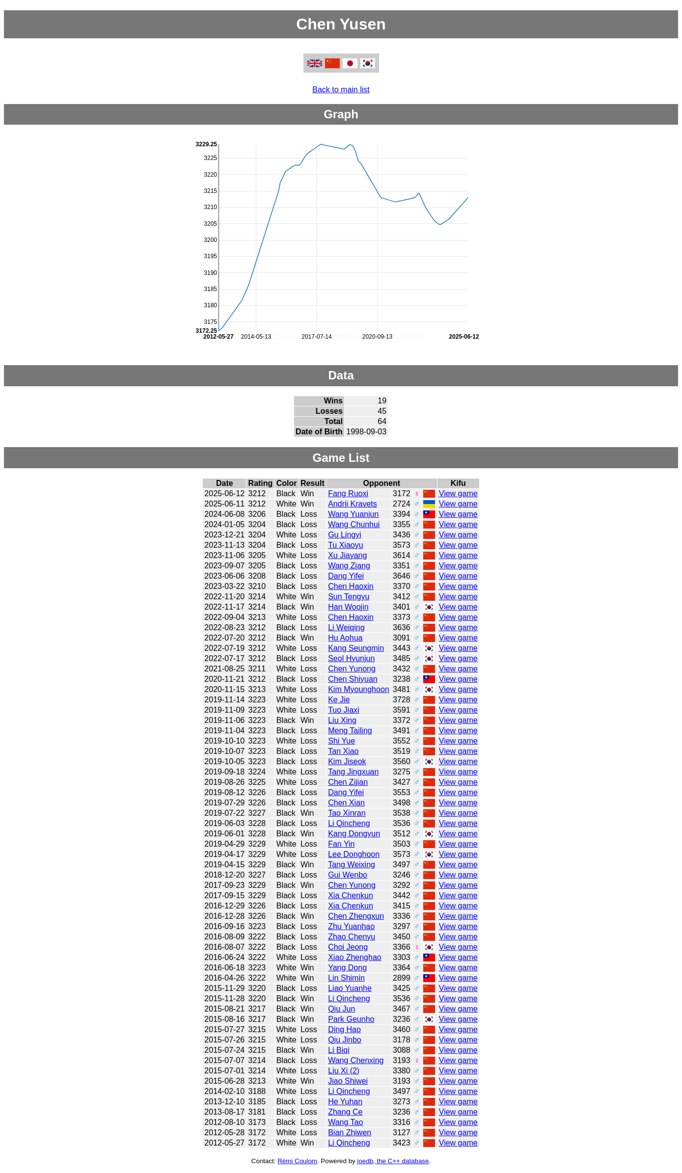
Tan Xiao (343, 751)
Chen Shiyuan (353, 679)
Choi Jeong (348, 947)
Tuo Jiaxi (343, 710)
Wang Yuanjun (353, 514)
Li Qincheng (349, 823)
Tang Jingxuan (353, 772)
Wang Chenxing (355, 1060)
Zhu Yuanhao (351, 926)
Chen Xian (346, 803)
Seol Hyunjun (351, 658)
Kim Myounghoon (358, 689)
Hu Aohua (345, 638)
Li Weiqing (346, 627)
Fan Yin (341, 844)
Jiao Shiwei (348, 1081)
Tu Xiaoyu (345, 545)
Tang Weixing (351, 864)
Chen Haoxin (351, 586)
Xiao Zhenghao (355, 957)
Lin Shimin (346, 978)
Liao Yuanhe (350, 988)
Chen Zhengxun (356, 916)
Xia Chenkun (350, 895)
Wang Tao (345, 1122)
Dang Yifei (346, 576)
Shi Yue (341, 741)
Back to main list (340, 89)
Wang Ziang (349, 565)
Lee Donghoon (354, 854)
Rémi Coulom (297, 1161)
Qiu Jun (341, 1009)
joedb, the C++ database (393, 1161)
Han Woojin (348, 607)
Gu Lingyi (344, 535)
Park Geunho (351, 1019)
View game (458, 493)
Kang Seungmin (356, 648)
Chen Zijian (348, 782)
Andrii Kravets (352, 504)
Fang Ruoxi (348, 493)
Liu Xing (342, 720)
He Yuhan (345, 1101)
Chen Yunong (352, 669)
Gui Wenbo (347, 875)
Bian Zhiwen (349, 1132)
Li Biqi (339, 1050)
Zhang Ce (345, 1112)
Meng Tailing (350, 730)
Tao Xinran (347, 813)
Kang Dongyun (354, 833)
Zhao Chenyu (351, 937)
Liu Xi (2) (343, 1070)
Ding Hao (344, 1029)
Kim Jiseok (347, 761)
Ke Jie (339, 699)
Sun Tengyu (348, 596)
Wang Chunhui (354, 524)
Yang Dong (347, 967)
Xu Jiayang (347, 555)
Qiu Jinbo (344, 1040)
